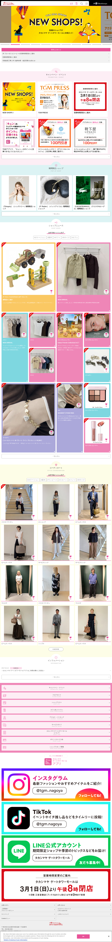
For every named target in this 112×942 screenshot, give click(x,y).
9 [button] (86, 44)
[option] (56, 24)
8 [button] (76, 44)
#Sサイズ (66, 237)
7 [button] (66, 44)
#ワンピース (52, 480)
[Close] (108, 936)
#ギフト (57, 237)
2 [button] (15, 44)
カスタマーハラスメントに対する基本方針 (64, 909)
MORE (56, 649)
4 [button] (35, 44)
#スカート (63, 480)
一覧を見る (56, 156)
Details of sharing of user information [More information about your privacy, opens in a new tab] (15, 940)
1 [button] (5, 44)
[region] (56, 936)
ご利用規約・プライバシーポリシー (8, 909)
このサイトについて (63, 914)
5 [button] (45, 44)
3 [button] (25, 44)
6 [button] (56, 44)
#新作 (50, 237)
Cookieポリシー (6, 918)
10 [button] (96, 44)
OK (83, 936)
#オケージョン (39, 237)
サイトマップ (5, 914)
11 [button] (106, 44)
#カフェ (75, 237)
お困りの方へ (5, 905)
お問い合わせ (61, 905)
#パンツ (72, 480)
